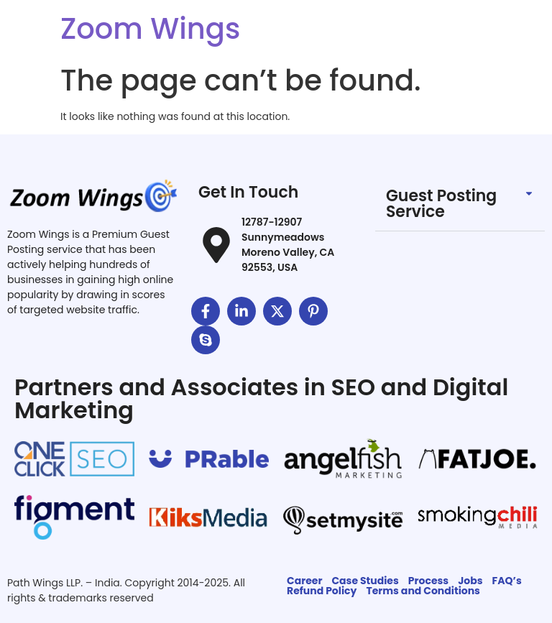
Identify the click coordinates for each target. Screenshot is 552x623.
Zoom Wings (150, 29)
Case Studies (364, 581)
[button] (460, 204)
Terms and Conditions (423, 591)
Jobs (470, 581)
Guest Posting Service (441, 204)
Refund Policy (321, 591)
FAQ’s (507, 581)
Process (428, 581)
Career (304, 581)
